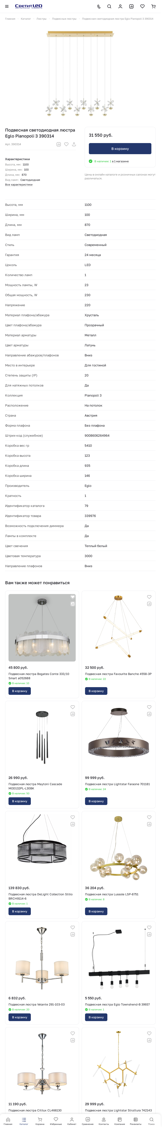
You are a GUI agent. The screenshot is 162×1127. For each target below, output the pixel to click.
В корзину (120, 148)
